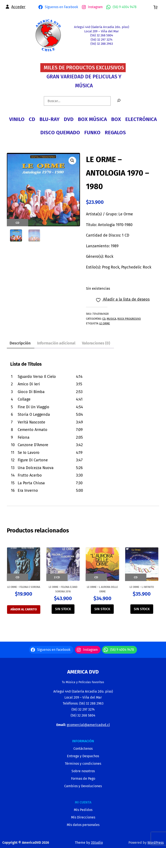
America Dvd (83, 672)
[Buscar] (119, 101)
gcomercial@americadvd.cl (88, 725)
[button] (72, 160)
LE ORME (104, 323)
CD (103, 318)
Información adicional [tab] (56, 343)
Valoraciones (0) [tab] (96, 343)
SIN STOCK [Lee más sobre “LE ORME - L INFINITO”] (142, 609)
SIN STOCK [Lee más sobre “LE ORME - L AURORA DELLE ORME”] (102, 609)
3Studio (97, 843)
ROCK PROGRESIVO (129, 318)
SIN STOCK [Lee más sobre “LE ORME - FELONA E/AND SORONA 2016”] (63, 609)
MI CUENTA (83, 802)
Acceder (18, 6)
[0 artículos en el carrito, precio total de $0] (155, 7)
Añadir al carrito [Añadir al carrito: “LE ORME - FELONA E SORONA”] (23, 609)
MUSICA (111, 318)
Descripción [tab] (20, 343)
